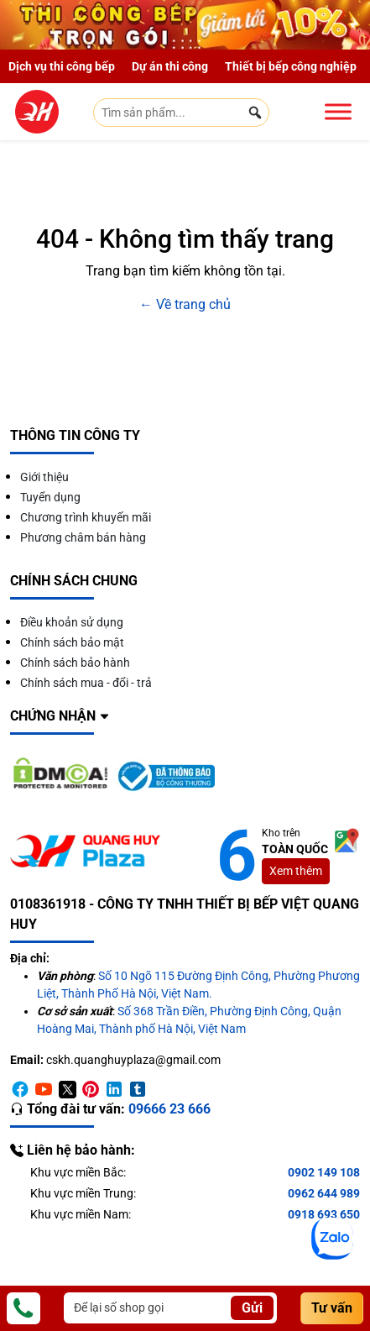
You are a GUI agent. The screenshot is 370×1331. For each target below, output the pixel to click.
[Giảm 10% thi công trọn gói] (185, 25)
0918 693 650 (324, 1214)
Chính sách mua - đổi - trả (86, 682)
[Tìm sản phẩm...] (181, 112)
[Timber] (138, 1089)
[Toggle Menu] (338, 111)
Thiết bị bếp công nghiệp (291, 66)
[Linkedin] (114, 1089)
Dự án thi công (170, 66)
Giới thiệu (44, 477)
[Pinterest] (91, 1089)
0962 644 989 (324, 1193)
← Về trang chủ (185, 304)
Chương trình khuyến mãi (85, 517)
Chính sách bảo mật (72, 642)
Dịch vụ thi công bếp (61, 66)
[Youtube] (44, 1089)
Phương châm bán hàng (83, 537)
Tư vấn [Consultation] (331, 1308)
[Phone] (23, 1308)
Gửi (252, 1308)
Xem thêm (295, 871)
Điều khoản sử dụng (71, 622)
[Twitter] (67, 1089)
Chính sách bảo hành (75, 662)
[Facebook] (20, 1089)
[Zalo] (332, 1239)
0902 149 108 (324, 1172)
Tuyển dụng (50, 497)
